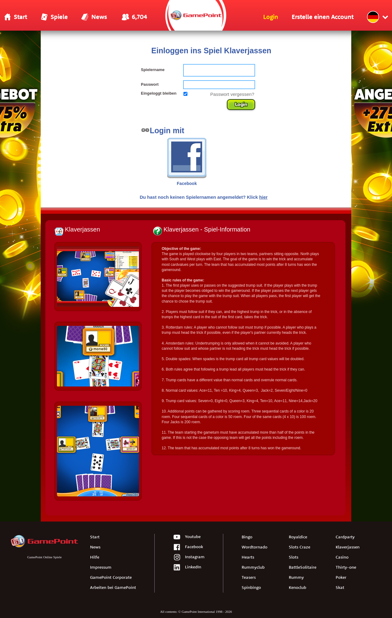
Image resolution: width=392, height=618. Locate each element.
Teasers (249, 577)
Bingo (247, 537)
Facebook (188, 547)
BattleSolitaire (302, 567)
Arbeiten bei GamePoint (113, 587)
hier (263, 197)
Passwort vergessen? (232, 94)
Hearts (248, 557)
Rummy (296, 577)
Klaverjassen (348, 547)
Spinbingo (251, 587)
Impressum (100, 567)
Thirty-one (346, 567)
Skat (340, 587)
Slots (293, 557)
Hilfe (94, 557)
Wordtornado (254, 547)
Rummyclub (253, 567)
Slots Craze (299, 547)
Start (95, 537)
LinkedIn (187, 567)
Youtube (187, 537)
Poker (341, 577)
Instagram (189, 557)
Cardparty (345, 537)
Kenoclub (297, 587)
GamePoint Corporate (111, 577)
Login (241, 104)
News (95, 547)
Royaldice (298, 537)
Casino (342, 557)
